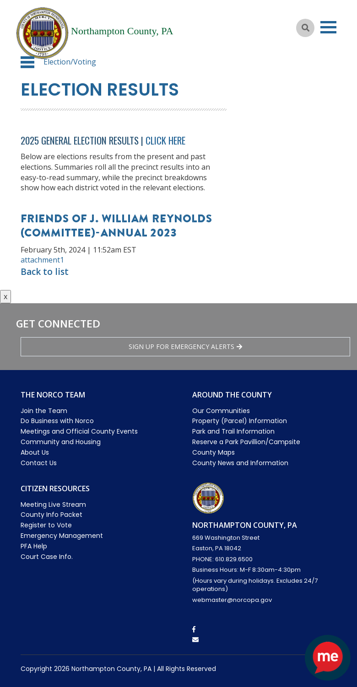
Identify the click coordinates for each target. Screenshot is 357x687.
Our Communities (221, 410)
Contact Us (39, 462)
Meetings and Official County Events (79, 431)
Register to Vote (46, 525)
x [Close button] (5, 296)
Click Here (165, 140)
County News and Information (240, 462)
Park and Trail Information (233, 431)
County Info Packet (51, 514)
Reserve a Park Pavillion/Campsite (246, 441)
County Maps (213, 452)
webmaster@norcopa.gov (232, 600)
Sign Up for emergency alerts (185, 346)
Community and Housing (61, 441)
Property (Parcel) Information (239, 420)
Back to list (45, 272)
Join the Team (44, 410)
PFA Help (34, 546)
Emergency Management (62, 535)
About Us (35, 452)
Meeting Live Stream (53, 504)
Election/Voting (69, 62)
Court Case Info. (47, 556)
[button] (27, 62)
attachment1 (42, 260)
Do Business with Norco (57, 420)
